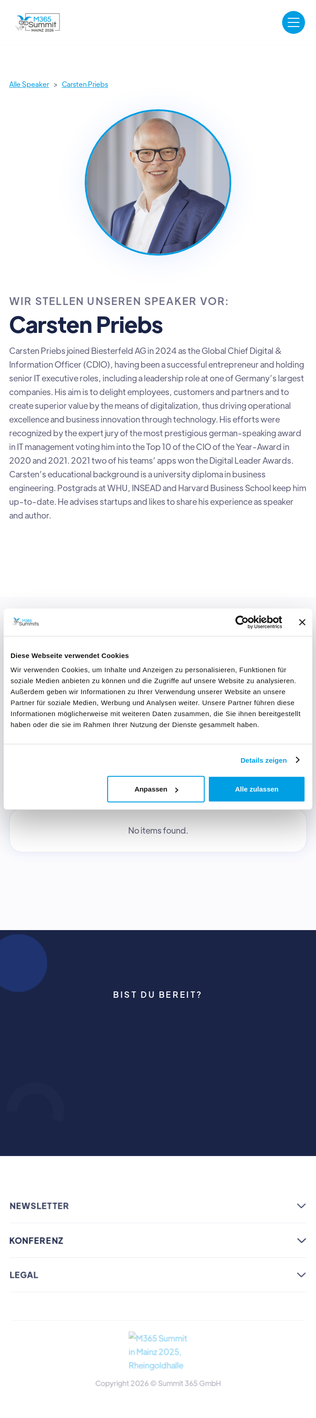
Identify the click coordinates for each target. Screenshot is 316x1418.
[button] (293, 22)
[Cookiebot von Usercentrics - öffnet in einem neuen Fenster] (242, 622)
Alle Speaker (29, 84)
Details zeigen (263, 760)
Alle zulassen (256, 789)
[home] (38, 22)
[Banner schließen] (302, 622)
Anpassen (157, 789)
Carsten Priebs (85, 84)
